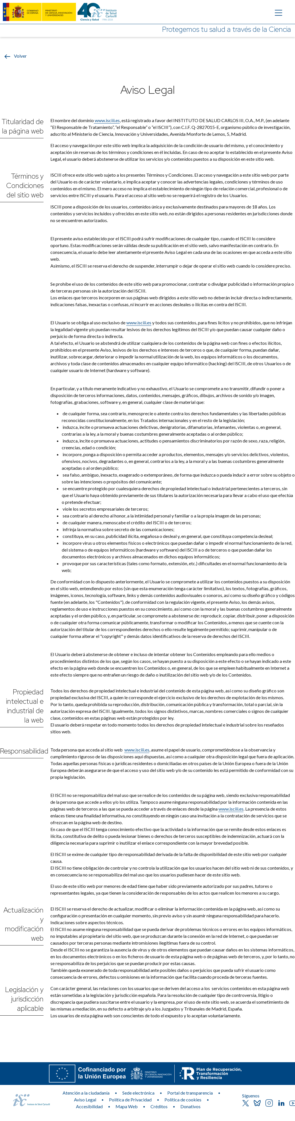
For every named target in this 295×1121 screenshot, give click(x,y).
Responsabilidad (22, 751)
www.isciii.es (107, 120)
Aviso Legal (85, 1099)
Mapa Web (126, 1106)
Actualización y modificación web (23, 924)
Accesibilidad (89, 1106)
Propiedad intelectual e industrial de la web (25, 706)
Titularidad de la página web (23, 126)
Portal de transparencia (190, 1092)
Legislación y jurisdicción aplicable (24, 999)
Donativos (190, 1106)
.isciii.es (144, 322)
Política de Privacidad (130, 1099)
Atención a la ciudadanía (86, 1092)
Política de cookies (182, 1099)
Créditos (159, 1106)
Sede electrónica (138, 1092)
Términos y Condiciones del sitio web (25, 186)
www (131, 322)
